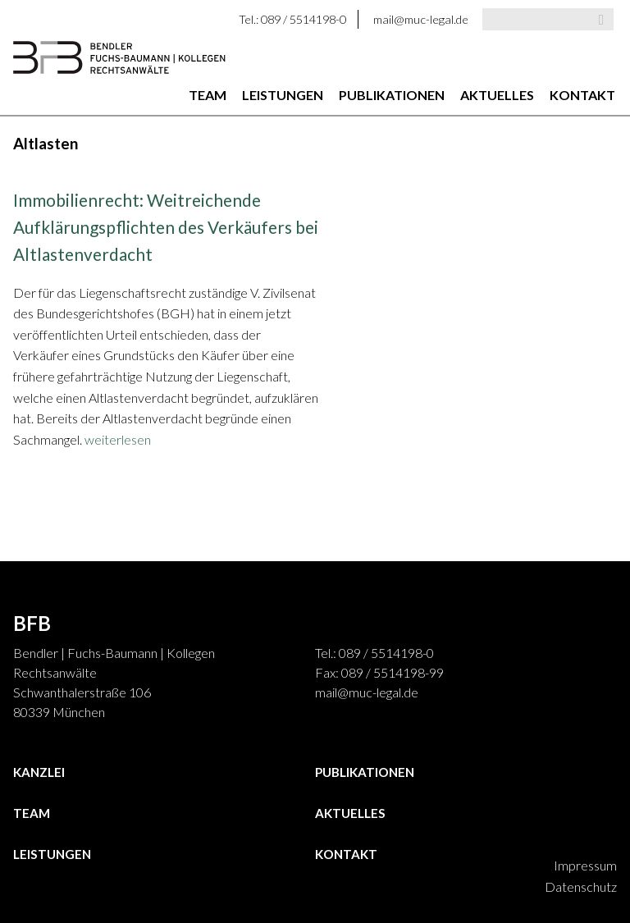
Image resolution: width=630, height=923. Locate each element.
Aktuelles (497, 95)
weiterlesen (117, 439)
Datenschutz (581, 886)
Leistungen (282, 95)
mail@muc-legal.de (420, 19)
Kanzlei (39, 772)
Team (207, 95)
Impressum (585, 865)
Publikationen (392, 95)
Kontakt (582, 95)
